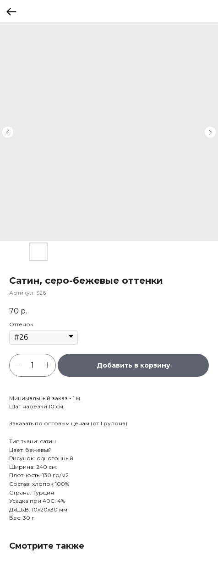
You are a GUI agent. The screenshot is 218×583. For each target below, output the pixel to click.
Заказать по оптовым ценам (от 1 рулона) (68, 423)
